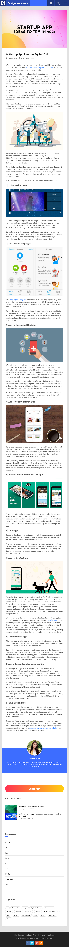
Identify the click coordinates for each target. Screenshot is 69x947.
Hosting (9, 911)
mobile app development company (39, 67)
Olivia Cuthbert (11, 58)
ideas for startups (53, 620)
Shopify (16, 915)
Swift (35, 915)
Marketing (28, 911)
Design (25, 908)
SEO (8, 915)
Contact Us (23, 935)
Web (6, 868)
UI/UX (43, 915)
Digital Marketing (36, 908)
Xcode (9, 919)
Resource (55, 911)
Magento (18, 911)
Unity (7, 853)
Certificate (33, 935)
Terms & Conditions (47, 935)
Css (6, 884)
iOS (6, 847)
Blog (16, 935)
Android (8, 842)
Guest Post (34, 788)
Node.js (38, 911)
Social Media (26, 915)
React (46, 911)
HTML (7, 874)
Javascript (9, 879)
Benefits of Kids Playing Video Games (31, 806)
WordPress (52, 915)
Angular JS (15, 908)
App (33, 58)
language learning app (18, 299)
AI (7, 908)
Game (7, 858)
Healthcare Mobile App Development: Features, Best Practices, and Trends (40, 815)
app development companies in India (43, 728)
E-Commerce (49, 908)
